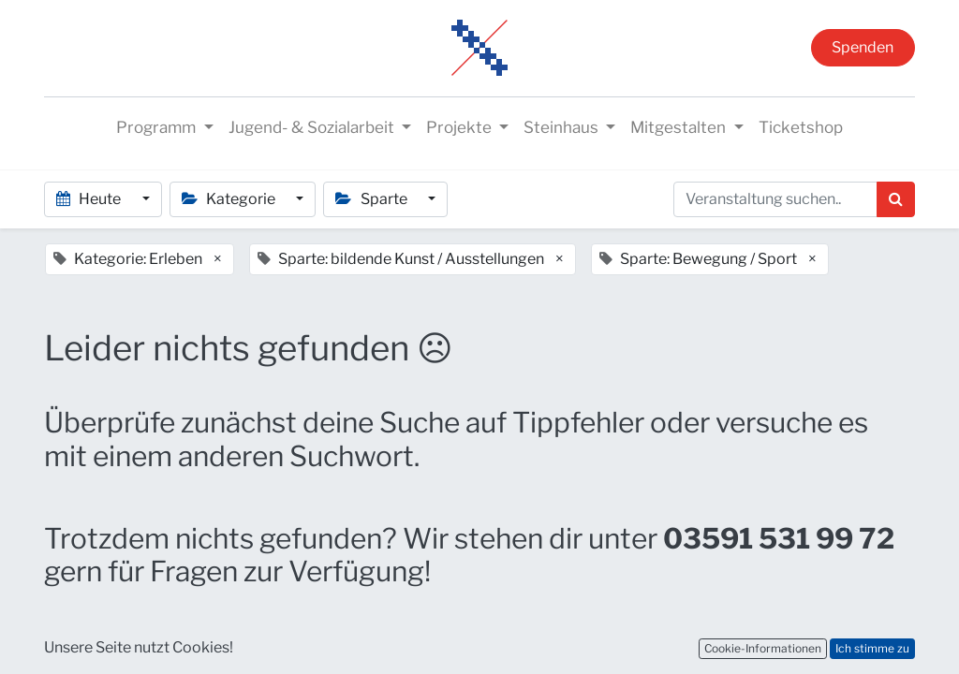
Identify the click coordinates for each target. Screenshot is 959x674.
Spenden (862, 47)
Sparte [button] (372, 199)
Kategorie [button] (230, 199)
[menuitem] (800, 128)
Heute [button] (90, 199)
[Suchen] (896, 199)
